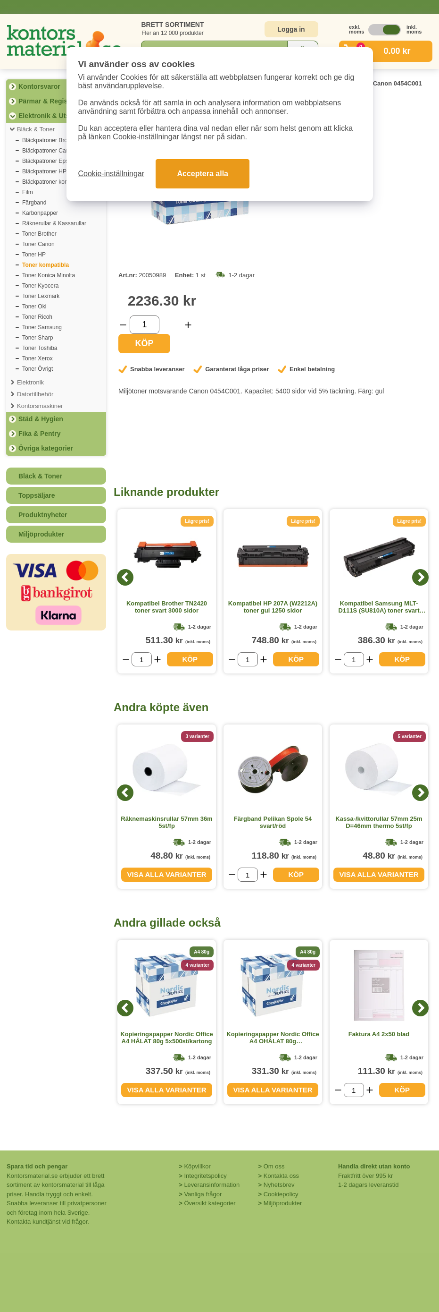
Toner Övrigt (37, 369)
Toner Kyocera (40, 285)
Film (27, 192)
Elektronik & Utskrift (50, 115)
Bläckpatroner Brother (49, 140)
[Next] (420, 577)
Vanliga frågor (203, 1194)
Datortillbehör (35, 394)
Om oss (274, 1166)
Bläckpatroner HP (44, 171)
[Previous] (125, 577)
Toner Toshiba (40, 348)
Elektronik (30, 382)
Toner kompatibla (45, 265)
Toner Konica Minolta (48, 275)
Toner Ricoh (37, 317)
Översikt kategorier (209, 1203)
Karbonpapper (40, 213)
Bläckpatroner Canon (48, 150)
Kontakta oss (281, 1175)
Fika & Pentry (39, 433)
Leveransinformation (212, 1184)
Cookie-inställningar (111, 174)
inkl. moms (411, 29)
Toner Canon (38, 244)
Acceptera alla (202, 174)
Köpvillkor (197, 1166)
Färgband (34, 202)
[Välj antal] (144, 324)
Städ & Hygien (40, 419)
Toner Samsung (42, 327)
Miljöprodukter (41, 534)
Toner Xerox (37, 358)
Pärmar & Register (47, 101)
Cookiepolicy (281, 1194)
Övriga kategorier (45, 448)
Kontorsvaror (39, 86)
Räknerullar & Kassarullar (54, 223)
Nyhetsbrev (279, 1184)
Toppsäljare (36, 495)
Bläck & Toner (36, 129)
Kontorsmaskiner (40, 405)
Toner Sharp (37, 337)
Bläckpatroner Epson (48, 161)
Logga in (291, 29)
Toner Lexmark (40, 296)
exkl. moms (354, 29)
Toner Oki (34, 306)
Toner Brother (39, 233)
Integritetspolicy (205, 1175)
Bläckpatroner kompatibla (54, 182)
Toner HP (34, 254)
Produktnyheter (42, 515)
